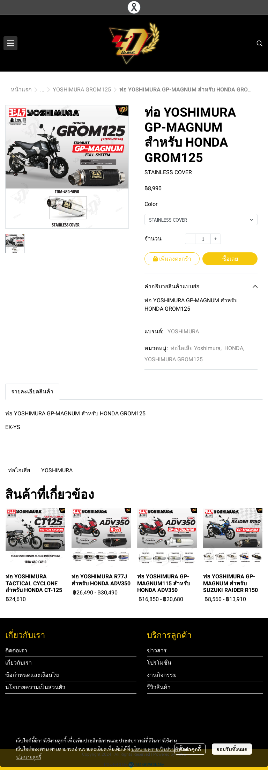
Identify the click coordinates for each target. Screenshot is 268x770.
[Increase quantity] (216, 239)
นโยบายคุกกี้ (28, 757)
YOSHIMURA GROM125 (82, 89)
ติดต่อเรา (16, 650)
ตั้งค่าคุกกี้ (190, 749)
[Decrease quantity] (190, 239)
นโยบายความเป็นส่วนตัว (155, 749)
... (42, 89)
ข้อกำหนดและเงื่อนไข (32, 675)
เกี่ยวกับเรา (18, 662)
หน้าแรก (21, 89)
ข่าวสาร (157, 650)
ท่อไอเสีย (19, 470)
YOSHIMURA (183, 331)
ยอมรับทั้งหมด (231, 749)
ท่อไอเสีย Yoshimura (196, 348)
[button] (260, 43)
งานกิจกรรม (162, 675)
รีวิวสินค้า (159, 687)
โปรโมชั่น (159, 662)
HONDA (234, 348)
